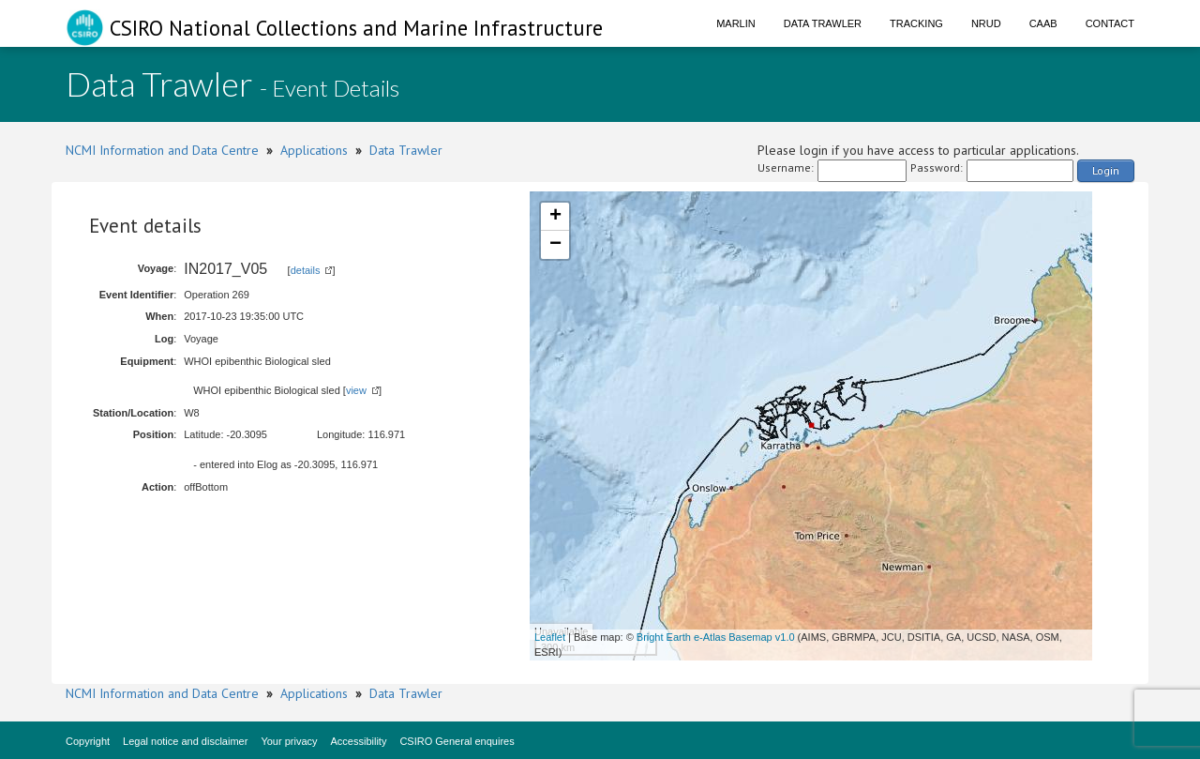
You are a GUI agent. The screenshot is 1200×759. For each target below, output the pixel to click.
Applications (314, 150)
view (356, 390)
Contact (1110, 23)
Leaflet (549, 637)
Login (1105, 170)
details (306, 270)
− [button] (555, 245)
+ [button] (555, 217)
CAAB (1043, 23)
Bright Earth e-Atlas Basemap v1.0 (716, 637)
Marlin (736, 23)
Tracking (916, 23)
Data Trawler (823, 23)
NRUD (986, 23)
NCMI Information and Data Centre (162, 150)
